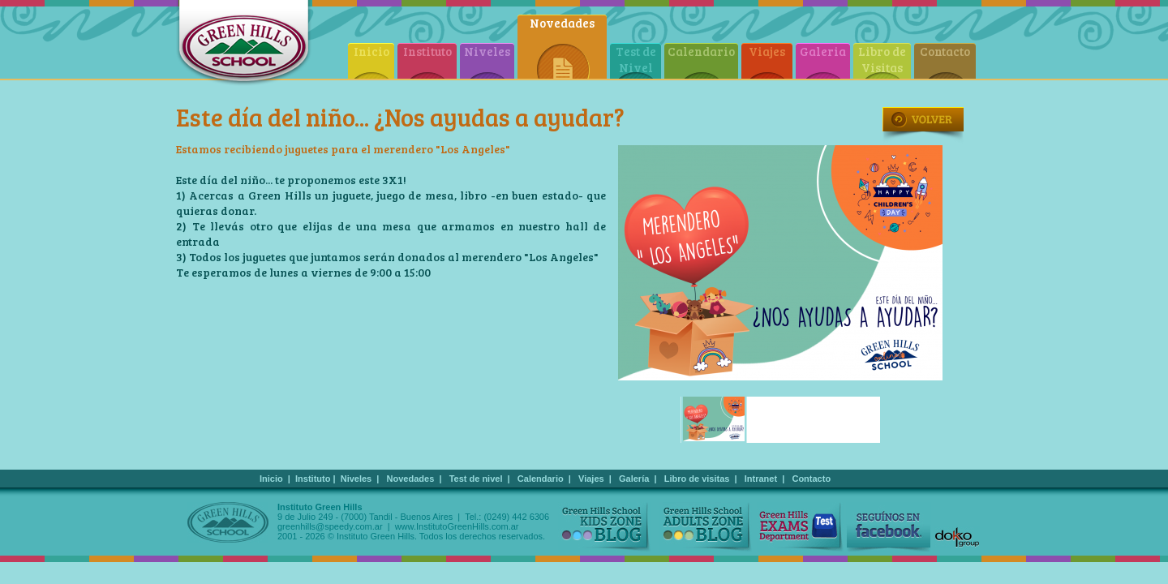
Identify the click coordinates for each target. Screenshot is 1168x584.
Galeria (823, 51)
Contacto (945, 51)
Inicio (371, 51)
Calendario (701, 51)
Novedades (562, 23)
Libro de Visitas (882, 59)
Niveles (487, 51)
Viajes (767, 51)
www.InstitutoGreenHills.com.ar (457, 526)
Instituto (427, 51)
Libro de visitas (697, 478)
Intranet (761, 478)
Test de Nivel (636, 59)
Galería (634, 478)
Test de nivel (476, 478)
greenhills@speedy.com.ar (330, 526)
